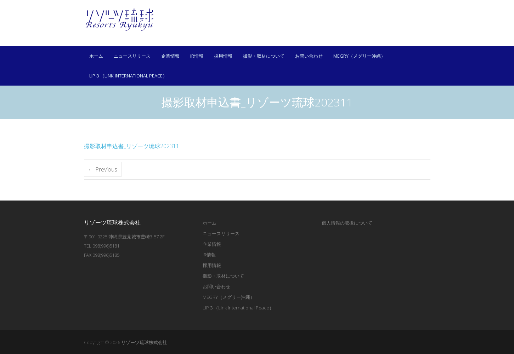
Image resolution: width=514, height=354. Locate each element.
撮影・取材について (263, 56)
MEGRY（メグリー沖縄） (359, 56)
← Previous (102, 169)
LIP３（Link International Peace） (128, 75)
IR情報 (196, 56)
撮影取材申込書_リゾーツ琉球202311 (131, 146)
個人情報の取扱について (347, 223)
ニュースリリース (132, 56)
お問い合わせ (309, 56)
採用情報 (223, 56)
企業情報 (170, 56)
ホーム (96, 56)
